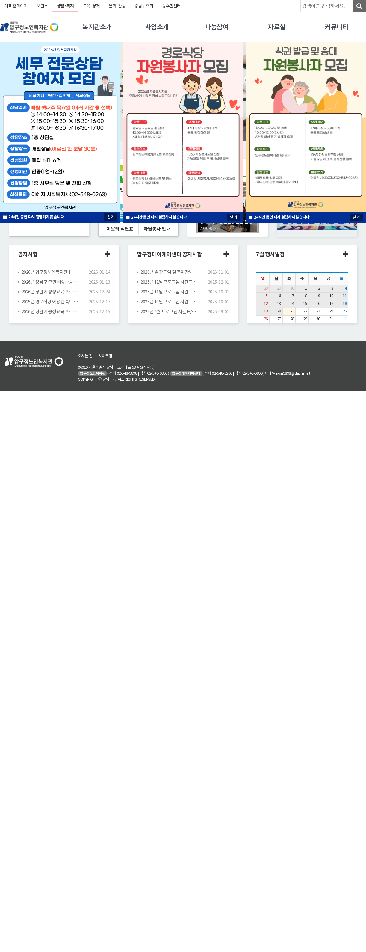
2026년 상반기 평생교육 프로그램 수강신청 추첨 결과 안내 (50, 292)
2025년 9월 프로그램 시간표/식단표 (168, 311)
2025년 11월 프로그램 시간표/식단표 (168, 292)
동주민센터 (172, 6)
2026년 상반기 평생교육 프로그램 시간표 (50, 311)
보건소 (42, 6)
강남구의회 (144, 6)
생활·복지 (65, 6)
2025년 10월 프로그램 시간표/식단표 (168, 302)
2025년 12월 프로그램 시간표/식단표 (168, 282)
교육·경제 (91, 6)
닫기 (233, 217)
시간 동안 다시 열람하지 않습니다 (159, 217)
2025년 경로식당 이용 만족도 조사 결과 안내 (50, 302)
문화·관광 (117, 6)
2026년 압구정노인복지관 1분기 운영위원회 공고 (50, 272)
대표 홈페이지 (16, 6)
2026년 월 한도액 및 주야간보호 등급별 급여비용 (168, 272)
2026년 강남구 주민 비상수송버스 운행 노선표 (50, 282)
